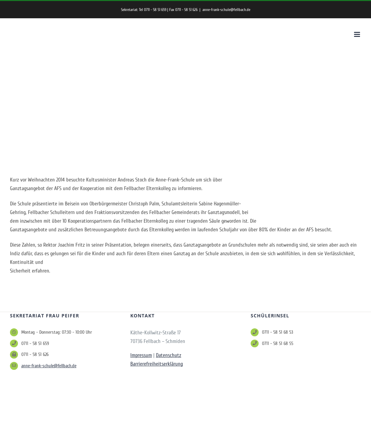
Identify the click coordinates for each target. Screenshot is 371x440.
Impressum (141, 355)
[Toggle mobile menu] (357, 34)
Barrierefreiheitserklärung (156, 364)
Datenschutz (168, 355)
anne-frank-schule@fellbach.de (226, 9)
